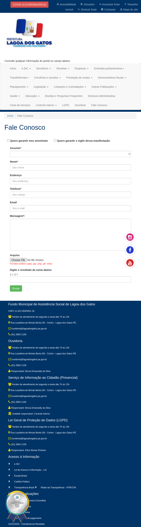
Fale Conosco (99, 105)
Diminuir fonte (87, 9)
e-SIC (17, 464)
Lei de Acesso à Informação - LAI (30, 470)
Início (13, 68)
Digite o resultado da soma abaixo (31, 269)
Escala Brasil (20, 476)
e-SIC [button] (26, 68)
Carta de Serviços (20, 105)
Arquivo (15, 255)
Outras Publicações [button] (104, 86)
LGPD (65, 105)
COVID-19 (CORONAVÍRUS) (29, 4)
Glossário (87, 4)
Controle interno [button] (46, 105)
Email (13, 202)
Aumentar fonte (109, 4)
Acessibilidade (66, 4)
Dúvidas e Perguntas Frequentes (64, 96)
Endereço (16, 175)
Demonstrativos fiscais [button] (112, 77)
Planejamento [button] (19, 86)
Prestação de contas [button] (79, 77)
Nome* (14, 161)
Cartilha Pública (22, 481)
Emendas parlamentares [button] (109, 68)
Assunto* (15, 148)
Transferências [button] (19, 77)
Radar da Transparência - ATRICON (58, 487)
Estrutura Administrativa (101, 96)
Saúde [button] (15, 96)
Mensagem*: (17, 216)
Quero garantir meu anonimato (27, 140)
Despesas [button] (81, 68)
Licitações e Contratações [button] (70, 86)
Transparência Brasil (24, 487)
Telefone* (15, 188)
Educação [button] (32, 96)
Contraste (108, 9)
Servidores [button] (43, 68)
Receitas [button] (63, 68)
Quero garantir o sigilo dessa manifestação (82, 140)
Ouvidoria (80, 105)
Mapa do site (129, 9)
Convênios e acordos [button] (47, 77)
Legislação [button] (41, 86)
